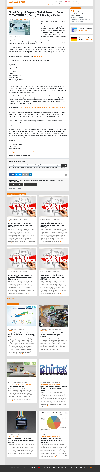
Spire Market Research (22, 19)
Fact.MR (10, 330)
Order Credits (71, 4)
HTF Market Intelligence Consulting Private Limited (19, 384)
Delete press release (16, 185)
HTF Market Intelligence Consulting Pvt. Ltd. (50, 436)
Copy (64, 165)
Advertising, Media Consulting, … (21, 219)
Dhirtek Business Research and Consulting (50, 384)
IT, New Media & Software (19, 329)
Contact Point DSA (71, 467)
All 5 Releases (12, 299)
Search (88, 1)
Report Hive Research (13, 436)
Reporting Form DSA (80, 467)
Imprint (60, 1)
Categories (52, 4)
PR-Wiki (56, 1)
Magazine (83, 4)
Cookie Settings (89, 467)
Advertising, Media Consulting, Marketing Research (31, 18)
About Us (89, 4)
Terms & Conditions (62, 467)
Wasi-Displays (43, 330)
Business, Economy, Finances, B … (21, 434)
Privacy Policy (54, 467)
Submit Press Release (62, 4)
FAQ (44, 467)
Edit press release (30, 185)
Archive (78, 4)
